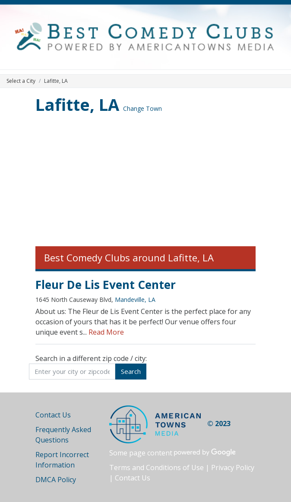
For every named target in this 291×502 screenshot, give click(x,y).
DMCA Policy (55, 479)
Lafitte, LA (77, 104)
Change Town (142, 108)
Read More (106, 332)
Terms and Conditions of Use (156, 467)
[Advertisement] (145, 181)
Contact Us (53, 415)
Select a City (20, 81)
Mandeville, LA (135, 299)
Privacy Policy (232, 467)
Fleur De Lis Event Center (105, 284)
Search (131, 371)
